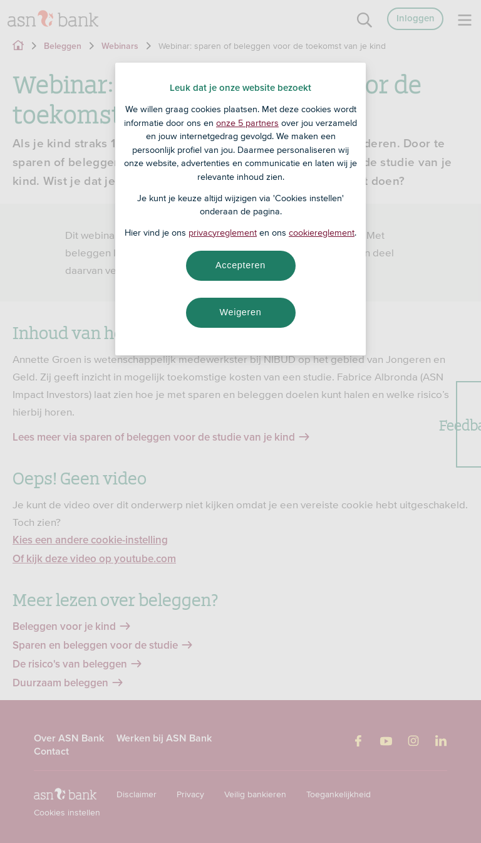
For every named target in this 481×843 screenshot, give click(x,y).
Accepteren (240, 265)
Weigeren (240, 312)
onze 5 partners (247, 123)
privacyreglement (223, 233)
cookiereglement (321, 233)
